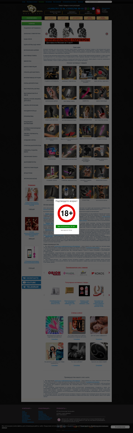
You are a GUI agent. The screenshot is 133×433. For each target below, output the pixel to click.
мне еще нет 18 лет (66, 230)
